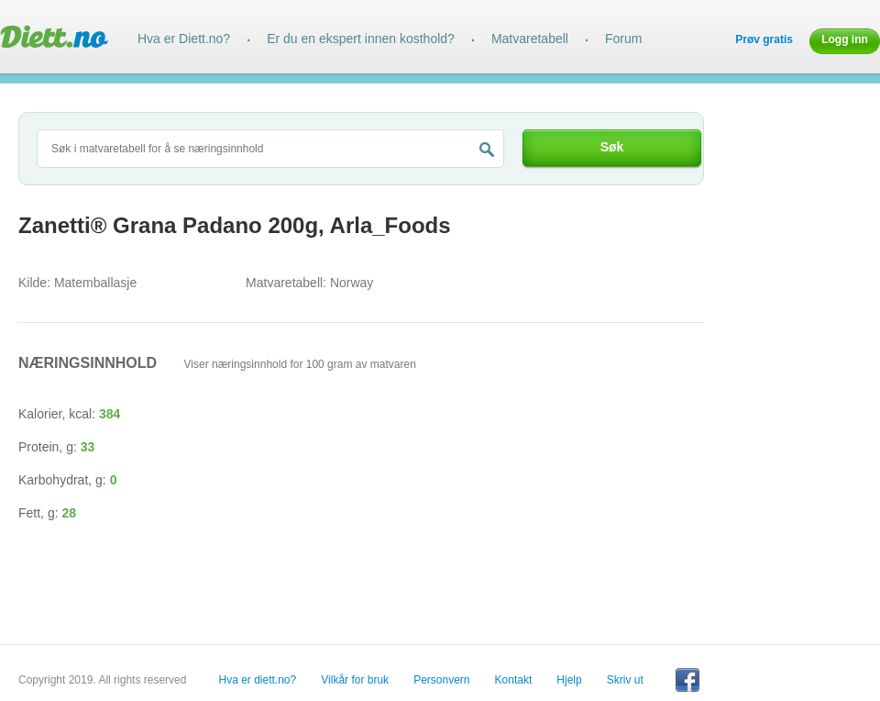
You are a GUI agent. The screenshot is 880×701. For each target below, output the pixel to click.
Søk (612, 146)
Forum (623, 38)
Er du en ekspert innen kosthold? (361, 38)
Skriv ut (625, 679)
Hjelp (568, 679)
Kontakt (514, 679)
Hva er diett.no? (258, 679)
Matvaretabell (529, 38)
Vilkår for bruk (355, 679)
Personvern (441, 679)
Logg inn (844, 39)
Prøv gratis (764, 39)
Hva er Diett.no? (184, 38)
